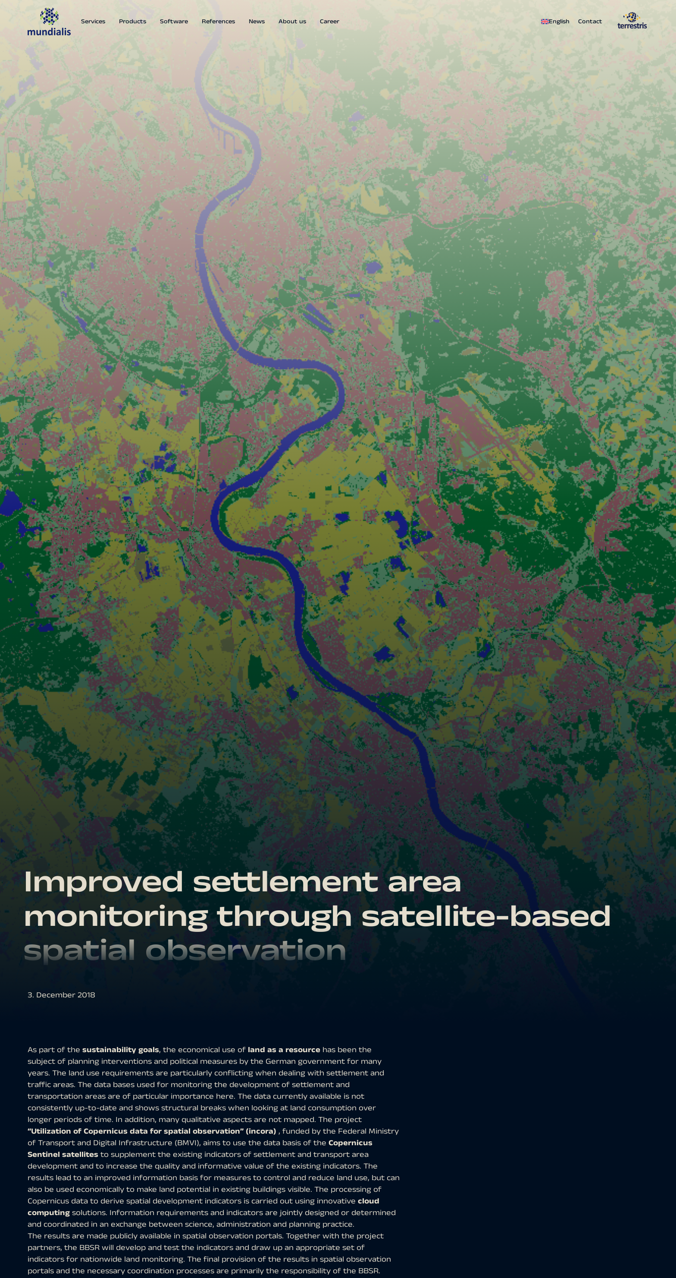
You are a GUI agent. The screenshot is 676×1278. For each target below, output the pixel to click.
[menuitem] (557, 21)
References (218, 21)
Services (93, 21)
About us (292, 21)
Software (174, 21)
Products (132, 21)
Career (329, 21)
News (257, 21)
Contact (590, 21)
